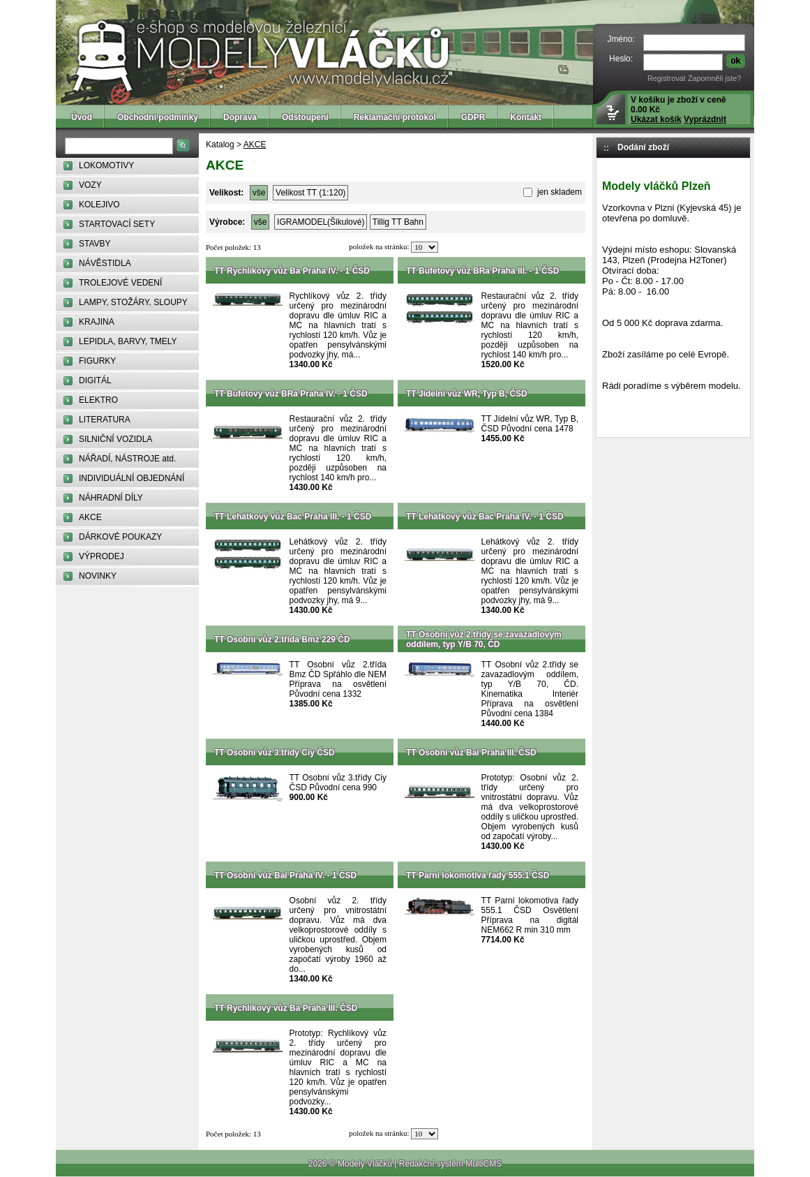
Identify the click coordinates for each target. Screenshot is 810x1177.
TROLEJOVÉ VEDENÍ (120, 283)
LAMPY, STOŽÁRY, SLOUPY (133, 302)
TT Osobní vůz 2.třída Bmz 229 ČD (282, 639)
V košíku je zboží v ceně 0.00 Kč (678, 109)
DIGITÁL (95, 380)
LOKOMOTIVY (106, 165)
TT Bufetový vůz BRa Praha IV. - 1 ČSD (291, 394)
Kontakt (525, 117)
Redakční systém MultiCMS (450, 1164)
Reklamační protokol (395, 117)
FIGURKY (97, 361)
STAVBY (95, 244)
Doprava (240, 117)
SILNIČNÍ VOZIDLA (115, 439)
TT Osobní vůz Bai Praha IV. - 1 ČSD (285, 875)
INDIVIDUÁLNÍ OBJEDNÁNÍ (131, 478)
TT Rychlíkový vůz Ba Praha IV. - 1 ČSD (292, 271)
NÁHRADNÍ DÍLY (111, 498)
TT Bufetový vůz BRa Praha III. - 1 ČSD (482, 271)
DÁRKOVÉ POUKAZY (120, 537)
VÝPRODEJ (101, 556)
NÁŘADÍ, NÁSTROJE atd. (127, 459)
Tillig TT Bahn (398, 222)
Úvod (81, 117)
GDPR (473, 117)
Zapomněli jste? (714, 78)
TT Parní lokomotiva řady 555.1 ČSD (477, 875)
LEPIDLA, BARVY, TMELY (128, 341)
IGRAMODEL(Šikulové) (320, 222)
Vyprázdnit (705, 119)
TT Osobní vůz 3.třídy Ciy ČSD (274, 752)
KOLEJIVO (99, 204)
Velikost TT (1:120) (310, 193)
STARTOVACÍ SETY (117, 224)
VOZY (90, 185)
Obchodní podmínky (157, 117)
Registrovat (666, 78)
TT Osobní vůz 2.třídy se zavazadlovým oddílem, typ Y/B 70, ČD (484, 639)
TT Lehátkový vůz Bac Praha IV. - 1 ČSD (485, 516)
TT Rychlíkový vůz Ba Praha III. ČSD (285, 1008)
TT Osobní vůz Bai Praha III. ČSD (471, 752)
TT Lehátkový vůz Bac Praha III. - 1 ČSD (292, 516)
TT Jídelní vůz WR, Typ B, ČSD (466, 394)
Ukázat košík (656, 119)
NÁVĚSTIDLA (105, 263)
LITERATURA (104, 419)
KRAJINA (96, 322)
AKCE (90, 517)
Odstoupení (305, 117)
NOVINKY (98, 576)
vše (259, 193)
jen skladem (558, 192)
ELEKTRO (98, 400)
